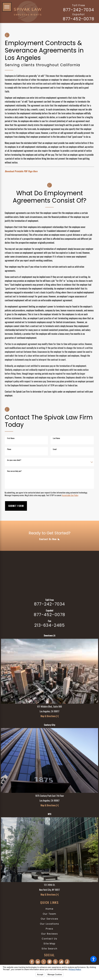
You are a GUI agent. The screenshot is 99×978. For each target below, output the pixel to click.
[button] (93, 959)
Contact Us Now (48, 539)
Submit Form (16, 505)
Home (49, 908)
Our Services (49, 918)
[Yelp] (55, 961)
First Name (10, 438)
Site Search (49, 948)
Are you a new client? (14, 460)
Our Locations (49, 923)
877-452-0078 (78, 19)
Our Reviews (49, 933)
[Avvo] (61, 961)
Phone (9, 449)
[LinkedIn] (37, 961)
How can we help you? (14, 471)
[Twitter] (43, 961)
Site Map (50, 943)
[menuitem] (49, 909)
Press (49, 928)
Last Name (56, 438)
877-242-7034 (78, 9)
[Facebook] (32, 961)
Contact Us (49, 938)
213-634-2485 (49, 625)
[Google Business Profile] (49, 961)
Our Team (49, 913)
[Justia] (67, 961)
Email (54, 449)
